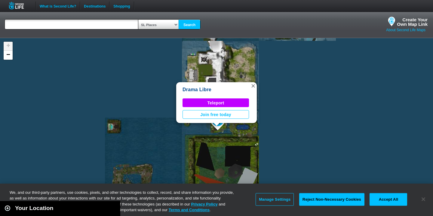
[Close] (423, 199)
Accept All (388, 199)
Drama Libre (197, 89)
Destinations (95, 5)
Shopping (121, 5)
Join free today (215, 114)
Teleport (215, 102)
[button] (253, 85)
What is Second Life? (58, 5)
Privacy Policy (204, 204)
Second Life (19, 6)
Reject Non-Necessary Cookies (331, 199)
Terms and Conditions (189, 210)
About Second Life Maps (405, 30)
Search (189, 25)
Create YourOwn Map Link (412, 22)
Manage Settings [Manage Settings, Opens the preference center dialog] (274, 199)
